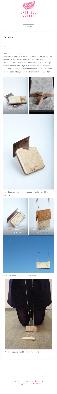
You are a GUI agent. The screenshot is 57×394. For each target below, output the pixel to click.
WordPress (37, 384)
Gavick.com (41, 381)
